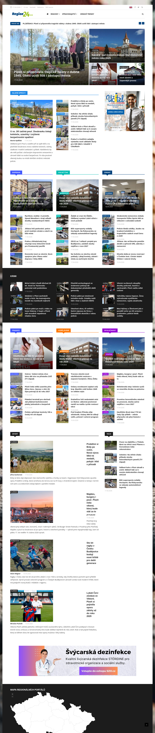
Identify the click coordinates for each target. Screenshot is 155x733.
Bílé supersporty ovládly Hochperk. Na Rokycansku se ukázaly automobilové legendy (84, 231)
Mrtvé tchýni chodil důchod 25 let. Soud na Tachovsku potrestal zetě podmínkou (38, 285)
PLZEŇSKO (18, 67)
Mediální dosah (119, 699)
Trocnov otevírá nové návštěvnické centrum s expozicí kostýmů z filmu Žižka (84, 376)
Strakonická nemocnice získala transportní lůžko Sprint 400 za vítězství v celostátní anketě (130, 218)
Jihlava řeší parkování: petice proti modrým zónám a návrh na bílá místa (38, 231)
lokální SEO (114, 704)
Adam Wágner (55, 516)
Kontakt (32, 7)
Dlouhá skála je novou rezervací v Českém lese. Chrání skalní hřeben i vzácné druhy (130, 256)
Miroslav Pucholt (56, 547)
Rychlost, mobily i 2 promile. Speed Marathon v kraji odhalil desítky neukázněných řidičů (38, 218)
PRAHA (94, 67)
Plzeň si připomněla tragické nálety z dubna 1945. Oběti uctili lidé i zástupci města (46, 73)
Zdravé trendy (87, 14)
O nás (26, 7)
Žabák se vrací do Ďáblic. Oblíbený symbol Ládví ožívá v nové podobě (84, 218)
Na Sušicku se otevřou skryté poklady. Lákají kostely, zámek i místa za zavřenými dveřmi (84, 256)
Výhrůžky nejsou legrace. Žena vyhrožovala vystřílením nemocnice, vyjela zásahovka (130, 298)
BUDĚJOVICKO (124, 67)
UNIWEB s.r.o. (92, 702)
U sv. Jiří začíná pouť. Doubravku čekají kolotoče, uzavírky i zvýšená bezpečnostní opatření (30, 134)
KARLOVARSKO (60, 113)
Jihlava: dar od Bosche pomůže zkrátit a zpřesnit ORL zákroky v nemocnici (130, 243)
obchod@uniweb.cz (94, 708)
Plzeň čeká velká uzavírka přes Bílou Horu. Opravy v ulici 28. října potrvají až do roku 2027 (38, 389)
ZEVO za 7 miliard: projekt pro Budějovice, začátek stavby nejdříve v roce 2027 (84, 243)
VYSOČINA (95, 50)
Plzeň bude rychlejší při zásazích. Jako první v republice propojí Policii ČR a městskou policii (122, 201)
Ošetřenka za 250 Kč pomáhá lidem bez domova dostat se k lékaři (28, 359)
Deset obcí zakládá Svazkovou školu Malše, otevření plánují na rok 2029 (75, 201)
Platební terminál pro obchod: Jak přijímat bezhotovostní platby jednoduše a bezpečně (38, 401)
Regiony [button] (55, 14)
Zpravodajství (69, 14)
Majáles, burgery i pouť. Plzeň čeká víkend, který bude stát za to (130, 376)
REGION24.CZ (14, 399)
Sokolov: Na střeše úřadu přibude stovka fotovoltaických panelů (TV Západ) (84, 116)
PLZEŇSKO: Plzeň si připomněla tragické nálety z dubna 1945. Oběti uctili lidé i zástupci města (64, 24)
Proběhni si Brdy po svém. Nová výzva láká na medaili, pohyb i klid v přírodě (83, 103)
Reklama (40, 7)
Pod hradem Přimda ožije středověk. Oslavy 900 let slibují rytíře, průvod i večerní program (84, 414)
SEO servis (49, 7)
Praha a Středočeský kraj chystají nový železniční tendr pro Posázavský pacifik (37, 243)
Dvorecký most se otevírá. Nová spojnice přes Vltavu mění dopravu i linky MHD (38, 256)
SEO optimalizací (93, 704)
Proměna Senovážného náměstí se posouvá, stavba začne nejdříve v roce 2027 (130, 401)
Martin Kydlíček (16, 141)
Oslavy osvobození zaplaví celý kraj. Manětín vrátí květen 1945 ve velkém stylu (84, 389)
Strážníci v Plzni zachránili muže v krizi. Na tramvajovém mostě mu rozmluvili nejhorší (37, 298)
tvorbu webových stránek (70, 704)
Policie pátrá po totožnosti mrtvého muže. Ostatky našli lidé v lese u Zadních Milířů (83, 298)
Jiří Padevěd (54, 482)
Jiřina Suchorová (56, 450)
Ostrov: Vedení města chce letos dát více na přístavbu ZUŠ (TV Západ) (38, 376)
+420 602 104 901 (61, 708)
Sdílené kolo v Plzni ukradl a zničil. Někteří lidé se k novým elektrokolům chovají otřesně (84, 128)
